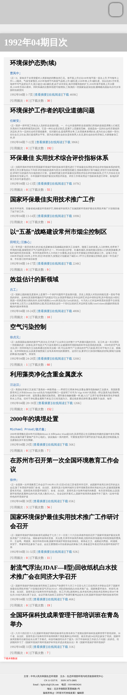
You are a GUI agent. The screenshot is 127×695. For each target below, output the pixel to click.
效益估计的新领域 (34, 279)
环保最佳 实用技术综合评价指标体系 (59, 158)
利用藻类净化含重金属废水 (46, 374)
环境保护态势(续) (33, 62)
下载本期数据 (10, 658)
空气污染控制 (28, 326)
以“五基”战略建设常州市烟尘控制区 (58, 231)
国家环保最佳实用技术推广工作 (52, 199)
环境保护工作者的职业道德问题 (52, 110)
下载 (66, 94)
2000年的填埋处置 (34, 418)
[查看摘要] (41, 94)
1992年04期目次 (35, 42)
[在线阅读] (55, 94)
